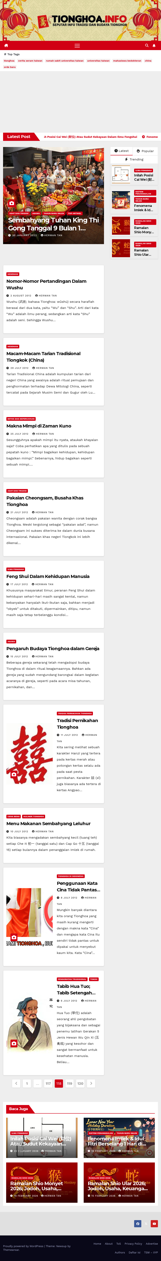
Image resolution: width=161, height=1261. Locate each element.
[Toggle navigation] (77, 45)
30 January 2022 (25, 235)
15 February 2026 (103, 1196)
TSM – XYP (151, 1252)
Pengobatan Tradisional (72, 979)
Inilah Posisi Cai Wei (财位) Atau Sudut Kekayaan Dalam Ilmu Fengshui (40, 1144)
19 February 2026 (103, 1151)
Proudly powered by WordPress (23, 1246)
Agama (36, 213)
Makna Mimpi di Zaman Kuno (38, 426)
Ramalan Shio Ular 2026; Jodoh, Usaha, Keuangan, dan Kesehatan (118, 1188)
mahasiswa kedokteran (127, 60)
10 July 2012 (19, 831)
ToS (118, 1243)
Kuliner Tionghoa (33, 816)
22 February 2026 (27, 1151)
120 (80, 1083)
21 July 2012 (19, 512)
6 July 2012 (69, 1000)
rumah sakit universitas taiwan (64, 60)
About (109, 1243)
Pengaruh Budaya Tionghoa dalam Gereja (52, 648)
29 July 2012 (20, 368)
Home (97, 1243)
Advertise (152, 1243)
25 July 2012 (20, 433)
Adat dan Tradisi (19, 213)
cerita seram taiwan (30, 60)
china (148, 60)
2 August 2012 (21, 295)
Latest (121, 151)
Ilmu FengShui (143, 170)
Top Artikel (74, 213)
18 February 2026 (26, 1196)
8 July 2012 (69, 897)
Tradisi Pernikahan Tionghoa (75, 713)
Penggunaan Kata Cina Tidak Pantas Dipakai (77, 890)
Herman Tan (52, 235)
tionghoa (9, 60)
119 (69, 1083)
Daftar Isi (134, 1252)
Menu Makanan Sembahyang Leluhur (48, 823)
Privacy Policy (133, 1243)
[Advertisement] (80, 102)
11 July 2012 (70, 735)
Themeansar (11, 1250)
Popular (145, 151)
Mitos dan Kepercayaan (21, 419)
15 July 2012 (19, 656)
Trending (134, 159)
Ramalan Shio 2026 (143, 222)
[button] (146, 45)
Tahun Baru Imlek (54, 213)
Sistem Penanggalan (143, 193)
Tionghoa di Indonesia (70, 876)
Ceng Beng (13, 816)
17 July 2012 (19, 584)
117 (48, 1083)
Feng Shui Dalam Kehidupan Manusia (47, 576)
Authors (120, 1252)
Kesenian (13, 274)
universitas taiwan (98, 60)
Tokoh (93, 979)
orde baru (10, 67)
